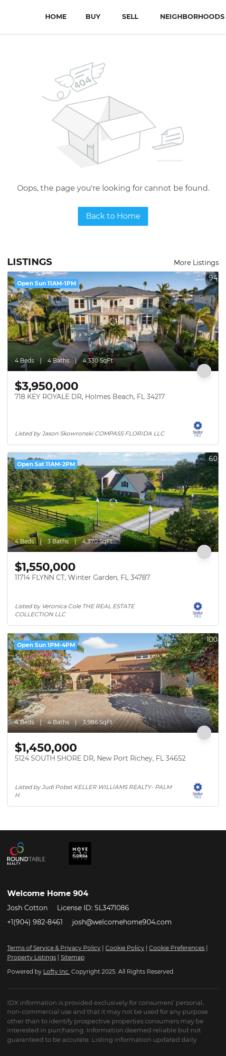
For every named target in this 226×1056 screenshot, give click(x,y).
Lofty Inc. (56, 971)
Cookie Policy (124, 947)
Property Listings (31, 957)
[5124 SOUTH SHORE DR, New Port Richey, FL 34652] (113, 683)
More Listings (196, 262)
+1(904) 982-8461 (35, 922)
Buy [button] (92, 16)
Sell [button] (130, 16)
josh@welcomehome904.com (122, 922)
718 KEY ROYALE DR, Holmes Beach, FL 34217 (90, 396)
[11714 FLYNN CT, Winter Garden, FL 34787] (113, 502)
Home (55, 16)
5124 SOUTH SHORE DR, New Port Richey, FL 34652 (100, 758)
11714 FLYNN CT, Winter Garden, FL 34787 (82, 577)
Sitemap (73, 957)
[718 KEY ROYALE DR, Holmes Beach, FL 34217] (113, 321)
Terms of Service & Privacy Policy (54, 947)
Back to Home (113, 216)
